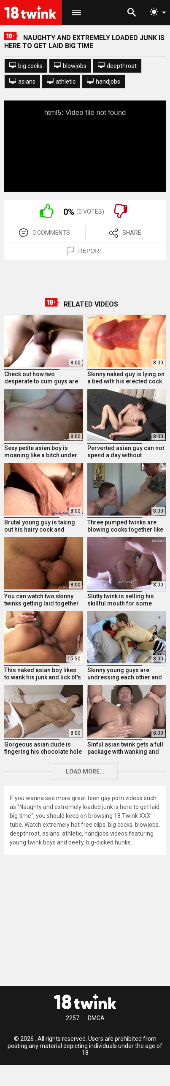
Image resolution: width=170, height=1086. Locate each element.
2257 (72, 1018)
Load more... (85, 771)
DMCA (96, 1018)
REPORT (85, 251)
